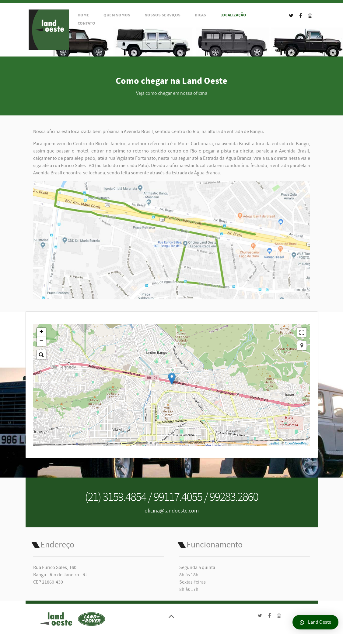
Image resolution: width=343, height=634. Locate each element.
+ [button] (41, 332)
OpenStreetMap (297, 443)
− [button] (41, 341)
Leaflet (274, 443)
